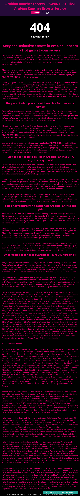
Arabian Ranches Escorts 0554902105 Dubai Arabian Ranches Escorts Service (40, 6)
